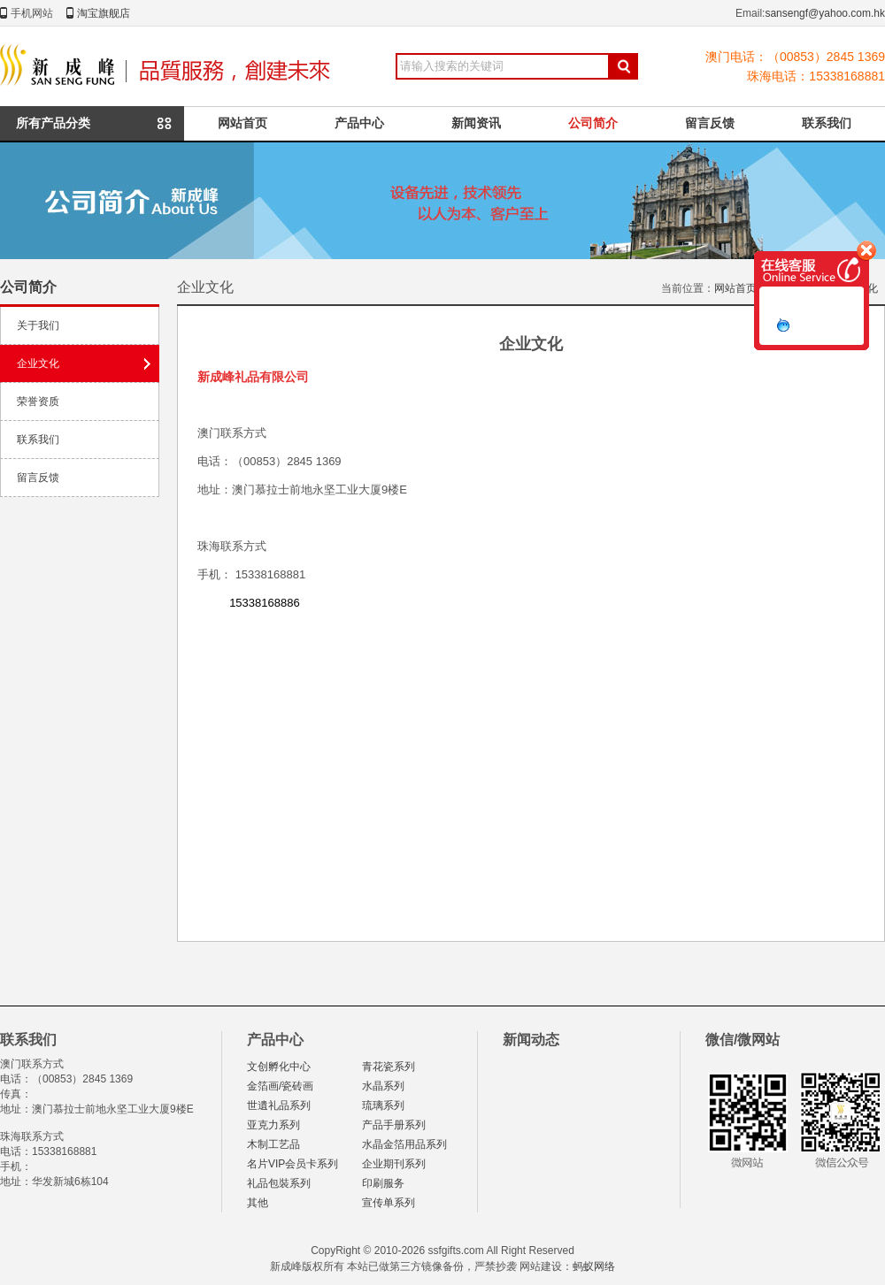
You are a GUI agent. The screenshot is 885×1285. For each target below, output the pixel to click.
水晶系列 (383, 1086)
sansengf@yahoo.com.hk (825, 13)
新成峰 (169, 66)
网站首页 (242, 123)
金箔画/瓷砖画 (280, 1086)
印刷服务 (383, 1183)
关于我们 (38, 325)
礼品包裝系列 (279, 1183)
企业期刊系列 (394, 1164)
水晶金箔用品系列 (404, 1144)
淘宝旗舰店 (103, 13)
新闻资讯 (476, 123)
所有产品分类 (53, 123)
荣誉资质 (38, 401)
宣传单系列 (388, 1203)
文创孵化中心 (279, 1066)
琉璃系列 (383, 1105)
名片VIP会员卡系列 (292, 1164)
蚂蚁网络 (594, 1266)
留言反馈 (710, 123)
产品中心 (359, 123)
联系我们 (826, 123)
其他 (257, 1203)
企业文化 (38, 363)
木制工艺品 (273, 1144)
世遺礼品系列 (279, 1105)
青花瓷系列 (388, 1066)
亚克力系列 (273, 1125)
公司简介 (593, 123)
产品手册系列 (394, 1125)
